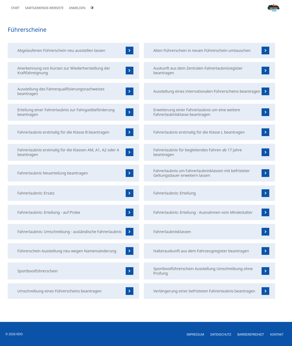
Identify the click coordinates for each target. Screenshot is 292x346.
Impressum (195, 334)
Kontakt (277, 334)
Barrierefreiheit (250, 334)
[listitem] (73, 50)
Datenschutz (220, 334)
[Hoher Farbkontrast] (92, 8)
